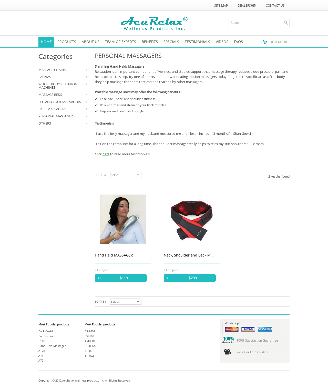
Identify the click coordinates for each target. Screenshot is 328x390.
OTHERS (44, 123)
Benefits (150, 41)
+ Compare (102, 269)
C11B (41, 341)
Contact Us (275, 5)
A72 (40, 360)
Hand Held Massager (52, 346)
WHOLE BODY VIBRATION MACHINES (57, 86)
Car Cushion (46, 336)
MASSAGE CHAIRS (52, 69)
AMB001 (90, 341)
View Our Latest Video (252, 352)
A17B (41, 351)
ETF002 (89, 355)
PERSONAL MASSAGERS (56, 116)
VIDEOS (222, 41)
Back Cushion (47, 331)
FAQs (238, 41)
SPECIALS (171, 41)
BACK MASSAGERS (52, 109)
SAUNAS (44, 77)
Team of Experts (120, 41)
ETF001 (89, 351)
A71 (40, 355)
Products (66, 41)
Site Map (221, 5)
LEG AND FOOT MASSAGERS (59, 101)
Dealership (247, 5)
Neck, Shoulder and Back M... (189, 255)
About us (90, 41)
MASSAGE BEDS (50, 94)
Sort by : (101, 175)
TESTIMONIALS (197, 41)
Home (46, 41)
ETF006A (90, 346)
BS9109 (89, 336)
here (105, 154)
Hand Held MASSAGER (114, 255)
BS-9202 (90, 331)
